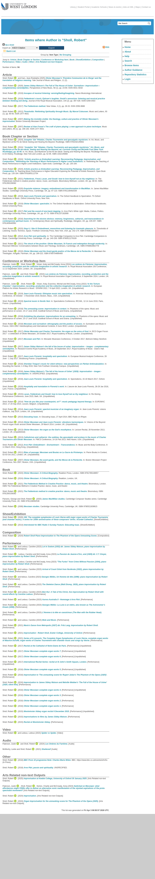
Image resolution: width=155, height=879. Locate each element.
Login (128, 79)
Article (13, 60)
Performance (8, 62)
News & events (115, 7)
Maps (137, 7)
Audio (24, 62)
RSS (105, 47)
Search (128, 61)
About (128, 51)
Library (73, 7)
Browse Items (132, 65)
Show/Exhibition (83, 60)
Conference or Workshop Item (54, 60)
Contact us (146, 7)
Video (18, 62)
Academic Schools (99, 7)
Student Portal (84, 7)
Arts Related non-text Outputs (49, 62)
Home (128, 47)
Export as (7, 48)
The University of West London (19, 5)
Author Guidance (133, 70)
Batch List (9, 51)
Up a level (8, 45)
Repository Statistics (135, 74)
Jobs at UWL (128, 7)
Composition (98, 60)
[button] (51, 48)
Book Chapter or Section (29, 60)
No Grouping (65, 55)
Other (31, 62)
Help (127, 56)
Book (72, 60)
